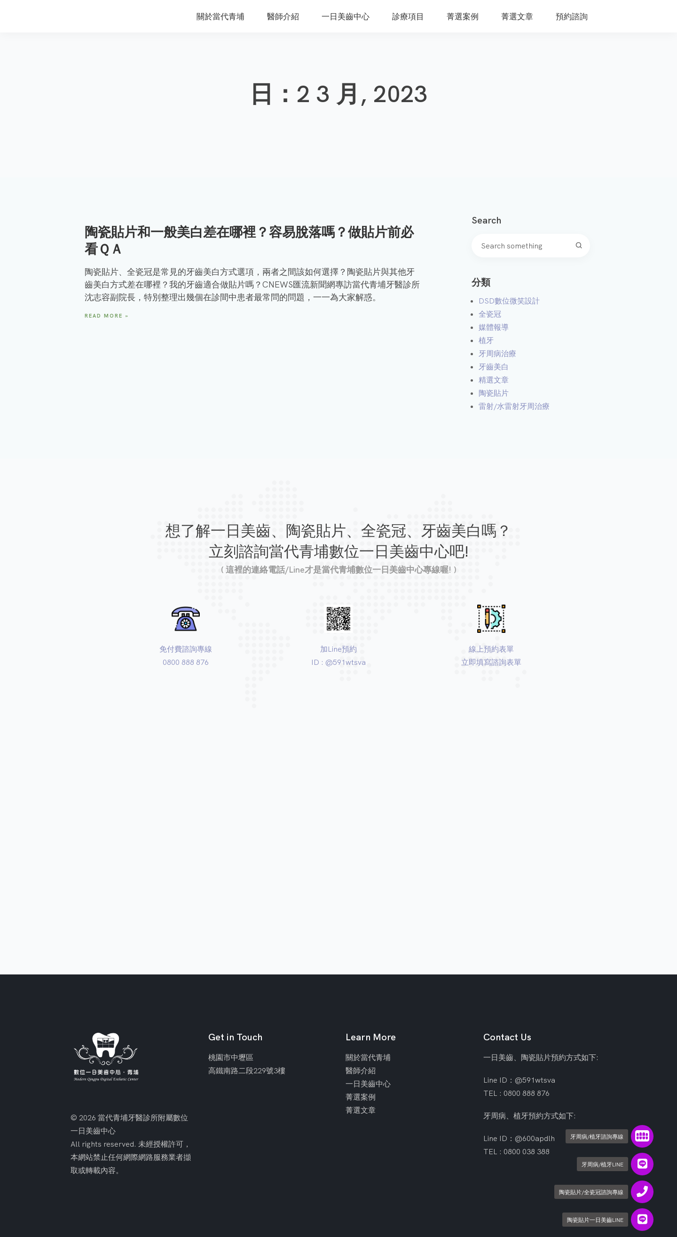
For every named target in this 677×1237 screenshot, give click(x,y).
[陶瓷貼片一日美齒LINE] (642, 1219)
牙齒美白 (494, 366)
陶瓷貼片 (494, 393)
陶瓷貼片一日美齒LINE (595, 1219)
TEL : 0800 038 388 (516, 1151)
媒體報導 (494, 327)
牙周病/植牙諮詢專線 (596, 1136)
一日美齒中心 (368, 1083)
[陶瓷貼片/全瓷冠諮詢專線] (642, 1192)
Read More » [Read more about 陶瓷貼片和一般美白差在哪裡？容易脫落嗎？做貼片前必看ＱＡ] (107, 315)
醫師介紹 (361, 1070)
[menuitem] (220, 12)
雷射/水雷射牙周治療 (514, 406)
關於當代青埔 (368, 1057)
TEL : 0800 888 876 (516, 1093)
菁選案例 (361, 1096)
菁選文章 (361, 1110)
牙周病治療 (497, 353)
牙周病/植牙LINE (602, 1164)
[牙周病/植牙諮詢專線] (642, 1136)
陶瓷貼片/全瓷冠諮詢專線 (591, 1192)
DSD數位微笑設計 (509, 300)
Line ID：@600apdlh (519, 1138)
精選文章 (494, 379)
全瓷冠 (490, 314)
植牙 (486, 340)
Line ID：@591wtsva (519, 1080)
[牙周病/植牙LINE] (642, 1164)
